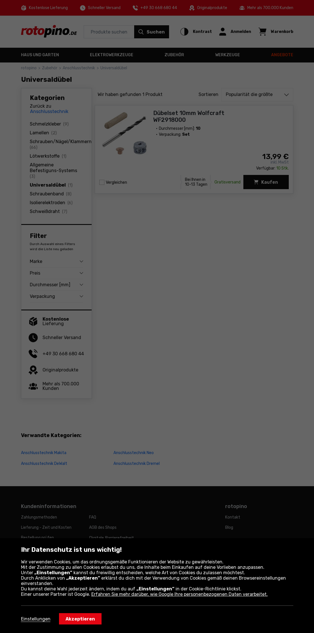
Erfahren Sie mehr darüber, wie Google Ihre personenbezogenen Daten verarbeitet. (179, 594)
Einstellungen (35, 619)
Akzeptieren (80, 619)
